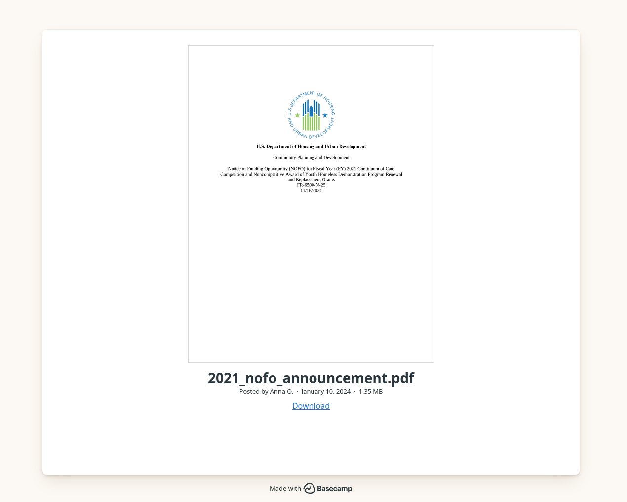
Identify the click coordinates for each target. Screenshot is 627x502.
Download (311, 405)
